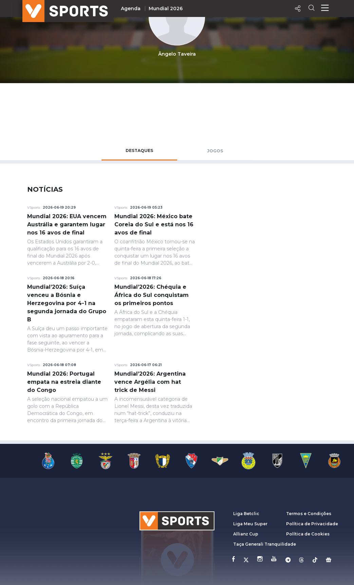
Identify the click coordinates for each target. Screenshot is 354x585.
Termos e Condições (308, 513)
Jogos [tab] (215, 150)
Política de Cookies (308, 533)
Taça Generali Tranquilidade (264, 544)
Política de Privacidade (312, 523)
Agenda (131, 8)
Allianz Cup (245, 533)
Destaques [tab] (139, 150)
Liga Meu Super (250, 523)
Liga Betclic (246, 513)
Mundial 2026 (166, 8)
